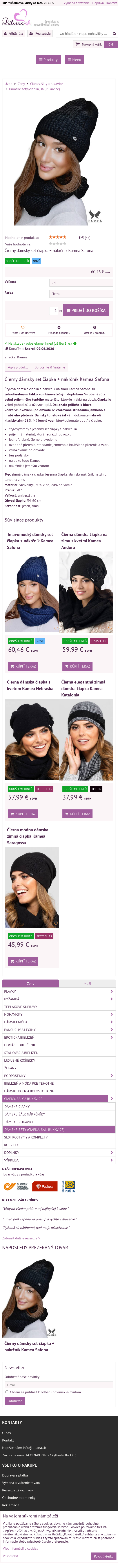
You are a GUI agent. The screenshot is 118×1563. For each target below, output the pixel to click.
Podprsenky (60, 1075)
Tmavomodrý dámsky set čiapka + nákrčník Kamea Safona (30, 541)
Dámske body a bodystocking (29, 1091)
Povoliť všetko (103, 1556)
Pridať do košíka (86, 310)
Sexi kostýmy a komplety (26, 1137)
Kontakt (111, 3)
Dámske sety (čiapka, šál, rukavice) (34, 1129)
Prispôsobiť (10, 1556)
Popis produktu (18, 367)
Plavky (60, 991)
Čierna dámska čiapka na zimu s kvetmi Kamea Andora (84, 541)
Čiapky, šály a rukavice (60, 1098)
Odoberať (15, 1401)
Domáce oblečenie (20, 1045)
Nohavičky (60, 1014)
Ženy (30, 983)
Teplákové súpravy (20, 1006)
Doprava (98, 3)
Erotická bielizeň (60, 1037)
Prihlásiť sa (13, 33)
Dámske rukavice (19, 1122)
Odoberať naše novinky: (22, 1376)
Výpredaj (60, 1160)
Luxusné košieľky (19, 1060)
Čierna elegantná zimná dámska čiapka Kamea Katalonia (83, 688)
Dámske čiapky (17, 1106)
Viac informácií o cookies (20, 1548)
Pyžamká (60, 999)
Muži (87, 983)
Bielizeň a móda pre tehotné (29, 1083)
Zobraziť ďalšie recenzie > (21, 1238)
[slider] (57, 237)
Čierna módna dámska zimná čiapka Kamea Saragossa (27, 836)
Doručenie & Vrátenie (49, 367)
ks (56, 311)
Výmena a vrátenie (77, 3)
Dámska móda (60, 1022)
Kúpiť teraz (23, 666)
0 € (111, 44)
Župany (10, 1068)
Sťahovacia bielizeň (21, 1052)
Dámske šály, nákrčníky (24, 1114)
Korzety (11, 1145)
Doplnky (60, 1152)
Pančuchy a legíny (60, 1029)
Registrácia (40, 33)
